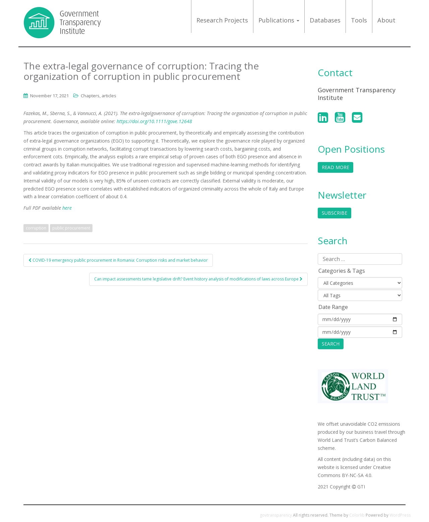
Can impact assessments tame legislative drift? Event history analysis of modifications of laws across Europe (198, 279)
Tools (359, 20)
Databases (325, 20)
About (386, 20)
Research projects (222, 20)
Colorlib (357, 515)
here (67, 208)
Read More (335, 167)
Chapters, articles (98, 96)
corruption (36, 228)
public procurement (71, 228)
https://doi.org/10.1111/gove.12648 (154, 121)
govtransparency (276, 515)
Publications (278, 20)
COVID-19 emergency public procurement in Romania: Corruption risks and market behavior (118, 260)
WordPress (400, 515)
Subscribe (334, 213)
